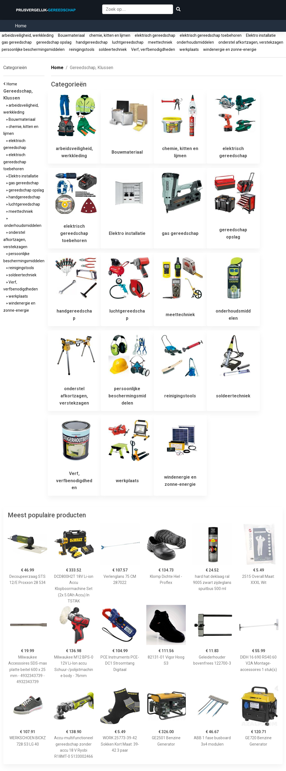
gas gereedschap (16, 42)
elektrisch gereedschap (155, 35)
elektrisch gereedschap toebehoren (210, 35)
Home (21, 25)
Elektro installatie (260, 35)
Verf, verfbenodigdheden (153, 49)
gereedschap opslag (54, 42)
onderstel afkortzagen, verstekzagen (251, 42)
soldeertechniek (112, 49)
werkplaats (189, 49)
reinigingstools (81, 49)
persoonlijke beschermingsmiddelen (33, 49)
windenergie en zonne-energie (230, 49)
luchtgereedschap (127, 42)
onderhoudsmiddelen (195, 42)
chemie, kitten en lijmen (110, 35)
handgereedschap (91, 42)
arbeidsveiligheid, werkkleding (27, 35)
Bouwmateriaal (71, 35)
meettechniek (160, 42)
